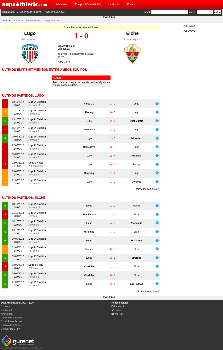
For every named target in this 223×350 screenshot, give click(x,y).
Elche (132, 33)
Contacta (5, 306)
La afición (113, 4)
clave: (192, 12)
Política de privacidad (12, 317)
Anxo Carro (64, 61)
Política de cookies (11, 325)
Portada (17, 20)
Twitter (116, 310)
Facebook (118, 306)
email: (147, 12)
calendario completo (146, 189)
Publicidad (6, 310)
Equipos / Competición (88, 4)
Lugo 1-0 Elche (52, 20)
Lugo (30, 33)
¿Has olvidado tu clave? (29, 12)
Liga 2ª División (66, 46)
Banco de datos (33, 20)
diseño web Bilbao (21, 347)
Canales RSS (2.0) (11, 328)
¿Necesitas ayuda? (55, 12)
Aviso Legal (7, 314)
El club (131, 4)
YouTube (118, 314)
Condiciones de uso (11, 321)
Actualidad (61, 4)
